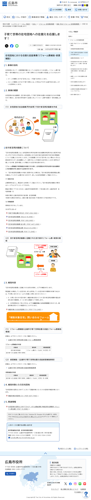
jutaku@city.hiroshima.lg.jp (23, 437)
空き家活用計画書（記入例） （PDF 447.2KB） (24, 224)
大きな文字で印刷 (51, 49)
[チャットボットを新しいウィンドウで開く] (86, 498)
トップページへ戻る (82, 448)
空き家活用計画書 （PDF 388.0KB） (21, 220)
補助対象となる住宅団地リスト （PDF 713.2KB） (25, 309)
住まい (34, 24)
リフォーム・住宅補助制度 (46, 24)
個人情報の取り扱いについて (69, 489)
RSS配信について (80, 492)
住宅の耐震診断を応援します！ (79, 85)
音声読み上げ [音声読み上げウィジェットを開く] (84, 2)
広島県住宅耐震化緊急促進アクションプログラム (79, 90)
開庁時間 (55, 462)
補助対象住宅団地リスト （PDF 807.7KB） (23, 395)
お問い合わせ (82, 9)
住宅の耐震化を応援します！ (78, 81)
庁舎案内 (12, 473)
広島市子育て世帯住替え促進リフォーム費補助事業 (24, 340)
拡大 (68, 5)
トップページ (15, 24)
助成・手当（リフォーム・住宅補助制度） (68, 24)
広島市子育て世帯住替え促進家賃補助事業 (22, 367)
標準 (65, 5)
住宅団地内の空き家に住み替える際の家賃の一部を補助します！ (79, 70)
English (64, 2)
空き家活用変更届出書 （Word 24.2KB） (23, 228)
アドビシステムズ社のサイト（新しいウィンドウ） (28, 416)
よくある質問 (57, 9)
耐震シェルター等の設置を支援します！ (79, 77)
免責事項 (83, 489)
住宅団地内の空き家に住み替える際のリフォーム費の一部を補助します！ (79, 63)
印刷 (39, 49)
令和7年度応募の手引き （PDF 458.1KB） (23, 213)
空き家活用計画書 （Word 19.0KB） (21, 216)
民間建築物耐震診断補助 (77, 48)
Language (73, 2)
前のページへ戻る (65, 448)
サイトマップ (55, 489)
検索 (69, 9)
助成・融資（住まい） (76, 94)
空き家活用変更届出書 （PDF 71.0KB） (22, 231)
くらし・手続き (25, 24)
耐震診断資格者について (77, 58)
